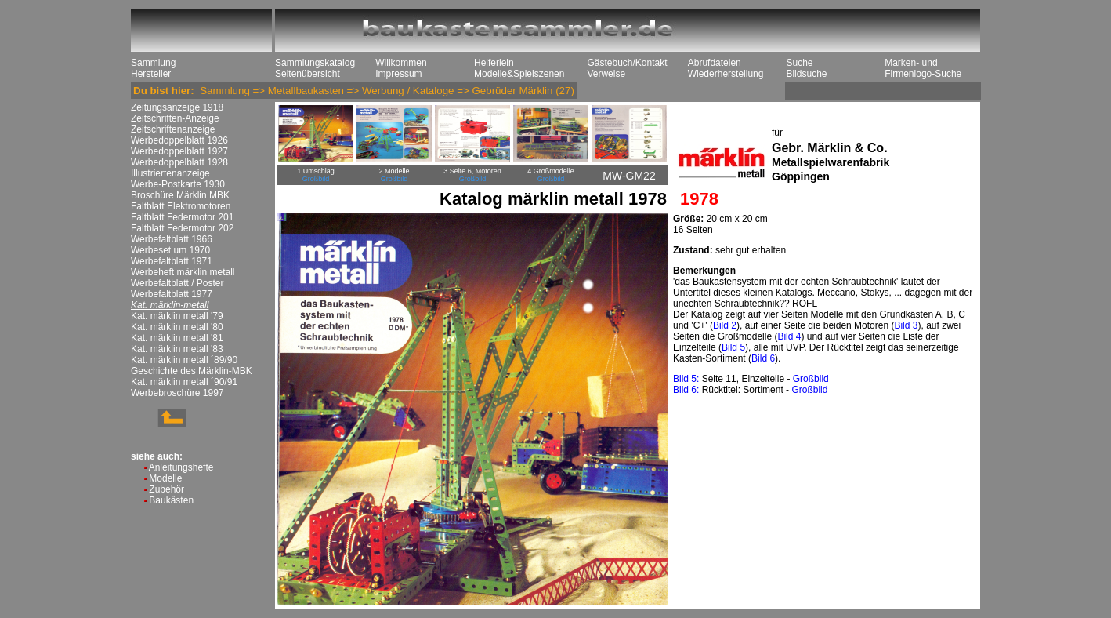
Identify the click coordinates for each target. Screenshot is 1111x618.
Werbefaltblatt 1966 (171, 239)
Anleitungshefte (181, 467)
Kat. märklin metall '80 (177, 327)
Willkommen (400, 62)
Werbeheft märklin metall (183, 272)
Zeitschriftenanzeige (173, 129)
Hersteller (151, 73)
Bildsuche (806, 73)
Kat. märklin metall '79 (177, 316)
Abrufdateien (714, 62)
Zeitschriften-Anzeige (175, 118)
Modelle (165, 478)
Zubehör (166, 489)
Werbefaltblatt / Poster (177, 283)
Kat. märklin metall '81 (177, 338)
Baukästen (171, 500)
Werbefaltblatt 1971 (171, 261)
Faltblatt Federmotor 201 (182, 217)
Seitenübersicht (307, 73)
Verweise (606, 73)
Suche (799, 62)
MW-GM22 (629, 175)
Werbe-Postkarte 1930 (178, 184)
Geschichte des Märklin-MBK (191, 370)
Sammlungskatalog (315, 62)
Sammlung (153, 62)
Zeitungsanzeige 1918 (177, 107)
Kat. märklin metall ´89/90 (184, 359)
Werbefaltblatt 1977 (171, 294)
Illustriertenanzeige (170, 173)
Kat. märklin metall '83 (177, 349)
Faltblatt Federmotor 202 (182, 228)
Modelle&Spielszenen (519, 73)
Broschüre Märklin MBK (180, 195)
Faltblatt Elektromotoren (180, 206)
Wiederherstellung (726, 73)
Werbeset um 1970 (170, 250)
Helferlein (494, 62)
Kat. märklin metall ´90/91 (184, 381)
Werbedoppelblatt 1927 (179, 151)
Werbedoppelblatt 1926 (179, 140)
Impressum (398, 73)
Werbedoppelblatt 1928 (179, 162)
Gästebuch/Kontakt (627, 62)
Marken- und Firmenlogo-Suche (923, 68)
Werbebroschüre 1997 (177, 392)
